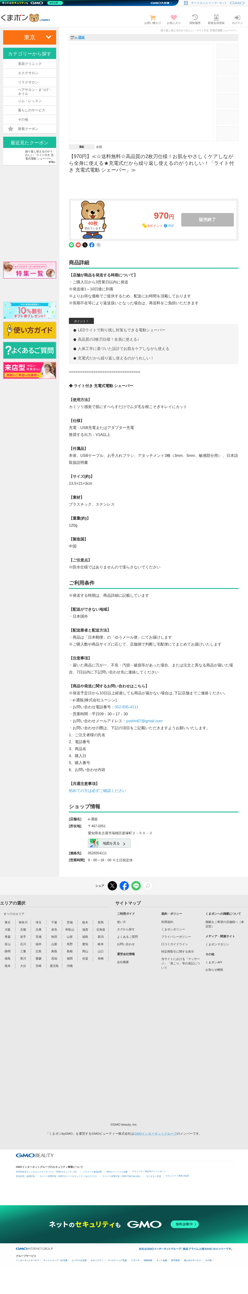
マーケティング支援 (117, 1260)
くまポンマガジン (217, 944)
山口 (101, 951)
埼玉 (39, 922)
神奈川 (23, 922)
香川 (23, 958)
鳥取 (54, 951)
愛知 (85, 944)
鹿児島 (54, 966)
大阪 (8, 929)
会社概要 (123, 962)
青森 (8, 936)
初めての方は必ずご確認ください (97, 791)
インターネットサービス (27, 1260)
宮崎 (39, 966)
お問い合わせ (126, 944)
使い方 (121, 922)
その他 (208, 1260)
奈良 (54, 929)
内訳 (171, 225)
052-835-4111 (126, 707)
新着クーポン (23, 129)
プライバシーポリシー (176, 936)
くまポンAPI (213, 962)
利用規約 (167, 922)
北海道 (100, 929)
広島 (39, 951)
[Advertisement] (180, 1046)
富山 (8, 944)
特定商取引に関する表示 (177, 951)
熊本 (8, 966)
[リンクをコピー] (148, 885)
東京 (8, 922)
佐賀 (85, 958)
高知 (54, 958)
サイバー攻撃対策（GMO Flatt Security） (122, 1176)
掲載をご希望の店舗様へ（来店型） (224, 924)
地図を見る (105, 843)
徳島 (8, 958)
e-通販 (80, 37)
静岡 (8, 951)
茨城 (70, 922)
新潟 (101, 936)
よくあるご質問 (127, 936)
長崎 (101, 958)
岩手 (23, 936)
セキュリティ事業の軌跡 (177, 1176)
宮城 (39, 936)
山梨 (54, 944)
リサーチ (135, 1260)
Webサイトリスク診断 (117, 1172)
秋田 (54, 936)
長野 (70, 944)
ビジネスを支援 (79, 1260)
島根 (70, 951)
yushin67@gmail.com (144, 721)
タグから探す (126, 929)
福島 (85, 936)
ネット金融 (161, 1260)
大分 (23, 966)
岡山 (85, 951)
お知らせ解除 (214, 969)
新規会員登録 (216, 19)
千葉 (54, 922)
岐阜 (101, 944)
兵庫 (39, 929)
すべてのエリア (14, 914)
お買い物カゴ (152, 19)
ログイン (237, 19)
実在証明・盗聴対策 (25, 1176)
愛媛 (39, 958)
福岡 (70, 958)
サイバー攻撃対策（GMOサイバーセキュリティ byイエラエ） (68, 1176)
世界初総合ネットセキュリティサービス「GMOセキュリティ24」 (47, 1172)
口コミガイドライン (174, 944)
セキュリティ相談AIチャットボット (149, 1171)
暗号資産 (175, 1260)
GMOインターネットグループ (155, 1133)
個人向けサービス (192, 1260)
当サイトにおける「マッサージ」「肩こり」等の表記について (180, 963)
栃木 (85, 922)
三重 (23, 951)
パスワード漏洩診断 (92, 1172)
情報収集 (148, 1260)
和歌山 (69, 929)
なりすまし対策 (153, 1176)
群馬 (101, 922)
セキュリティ (97, 1260)
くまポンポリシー (173, 929)
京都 (23, 929)
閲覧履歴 (195, 19)
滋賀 (85, 929)
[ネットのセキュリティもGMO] (32, 3)
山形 (70, 936)
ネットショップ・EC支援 (55, 1260)
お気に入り (173, 19)
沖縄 (70, 966)
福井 (39, 944)
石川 (23, 944)
